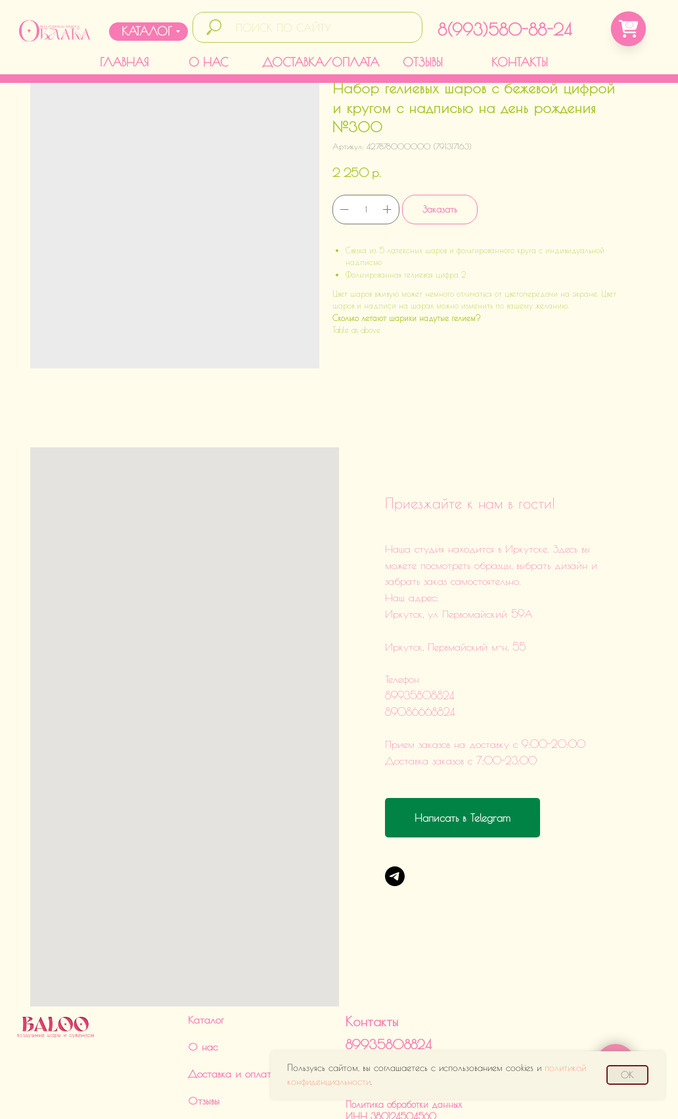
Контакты (372, 949)
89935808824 (389, 972)
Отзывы (203, 1029)
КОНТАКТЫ (519, 62)
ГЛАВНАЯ (124, 62)
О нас (202, 975)
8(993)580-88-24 (505, 29)
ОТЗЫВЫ (423, 62)
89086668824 (389, 993)
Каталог (206, 948)
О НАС (208, 62)
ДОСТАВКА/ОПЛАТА (320, 62)
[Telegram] (395, 876)
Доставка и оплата (232, 1002)
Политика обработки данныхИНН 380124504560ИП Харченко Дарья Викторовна (410, 1045)
